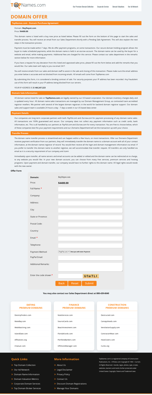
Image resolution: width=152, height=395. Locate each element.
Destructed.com (107, 316)
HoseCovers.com (108, 341)
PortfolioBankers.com (67, 341)
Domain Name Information (27, 375)
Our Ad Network (133, 6)
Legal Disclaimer (64, 370)
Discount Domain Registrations (72, 384)
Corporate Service (103, 6)
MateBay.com (20, 322)
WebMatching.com (22, 328)
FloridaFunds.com (65, 335)
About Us (61, 366)
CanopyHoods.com (109, 322)
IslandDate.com (21, 335)
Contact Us (62, 380)
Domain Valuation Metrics (26, 380)
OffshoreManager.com (67, 347)
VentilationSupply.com (110, 328)
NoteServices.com (65, 316)
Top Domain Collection (25, 366)
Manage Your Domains (67, 389)
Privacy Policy (63, 375)
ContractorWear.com (109, 335)
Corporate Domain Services (27, 384)
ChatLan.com (20, 347)
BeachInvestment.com (67, 328)
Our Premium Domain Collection (83, 6)
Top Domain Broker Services (27, 389)
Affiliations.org (21, 341)
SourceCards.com (65, 322)
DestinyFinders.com (23, 316)
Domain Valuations (118, 6)
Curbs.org (105, 347)
